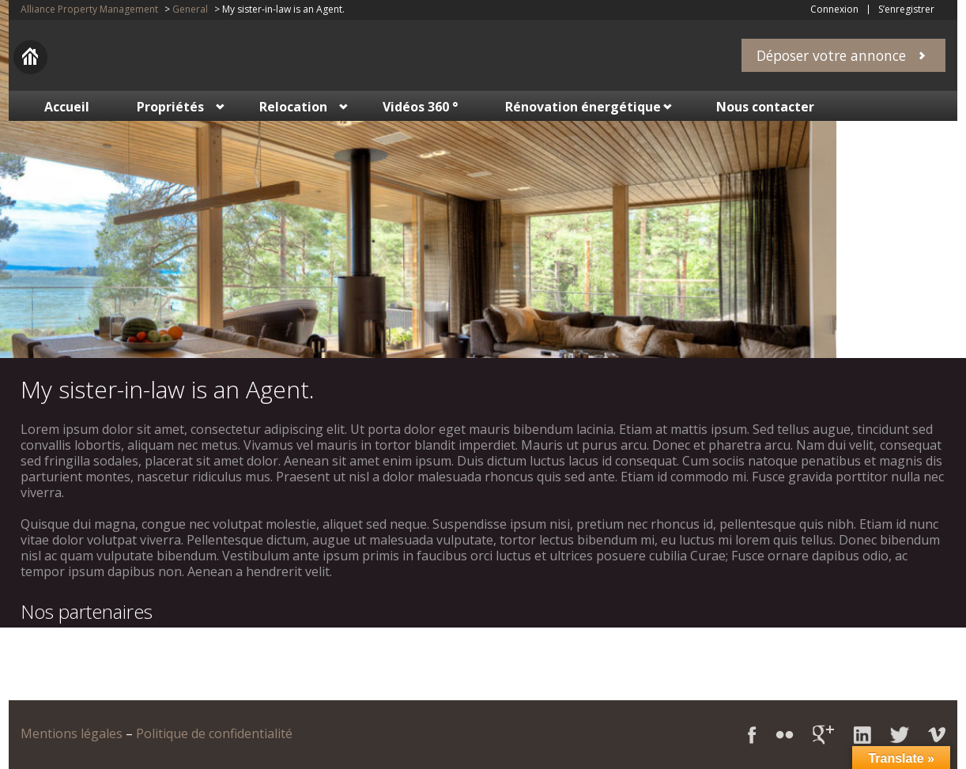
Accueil (66, 106)
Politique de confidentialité (214, 733)
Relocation (293, 106)
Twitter (899, 734)
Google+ (823, 734)
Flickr (784, 734)
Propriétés (170, 106)
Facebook (752, 734)
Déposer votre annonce (831, 55)
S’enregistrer (906, 9)
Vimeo (936, 734)
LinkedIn (862, 734)
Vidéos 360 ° (420, 106)
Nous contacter (765, 106)
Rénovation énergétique (583, 106)
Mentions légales (72, 733)
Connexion (834, 9)
